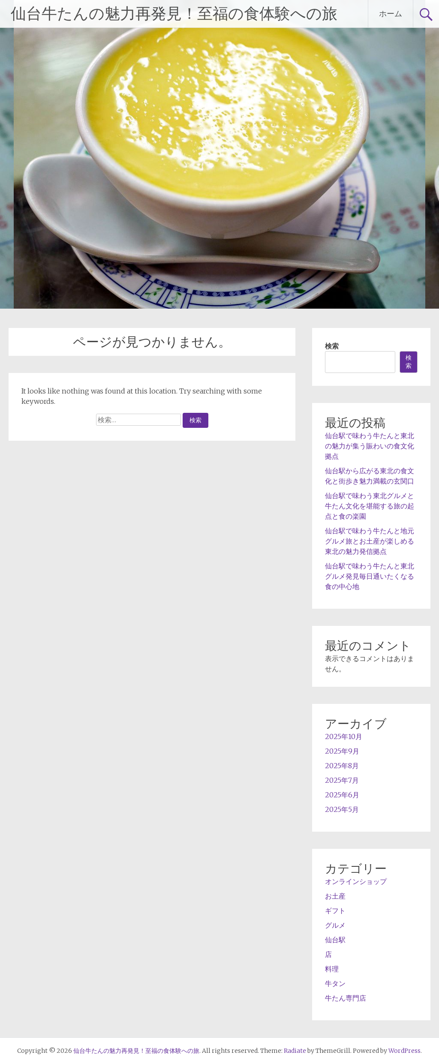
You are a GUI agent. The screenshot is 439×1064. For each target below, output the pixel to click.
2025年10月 (343, 736)
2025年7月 (342, 780)
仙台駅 (335, 939)
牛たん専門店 (345, 998)
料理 (332, 969)
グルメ (335, 925)
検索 (332, 346)
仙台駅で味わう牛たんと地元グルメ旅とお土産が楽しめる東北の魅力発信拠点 (369, 541)
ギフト (335, 910)
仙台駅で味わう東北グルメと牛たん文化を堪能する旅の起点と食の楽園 (369, 505)
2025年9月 (342, 751)
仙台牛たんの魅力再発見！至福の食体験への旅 (174, 14)
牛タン (335, 983)
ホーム (390, 13)
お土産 (335, 896)
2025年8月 (342, 765)
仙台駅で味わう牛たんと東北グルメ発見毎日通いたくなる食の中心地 (369, 576)
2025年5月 (342, 809)
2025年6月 (342, 794)
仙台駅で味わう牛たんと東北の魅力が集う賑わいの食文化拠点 (369, 445)
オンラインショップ (356, 881)
